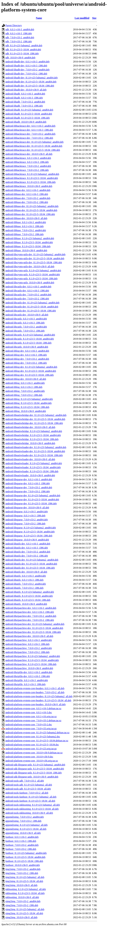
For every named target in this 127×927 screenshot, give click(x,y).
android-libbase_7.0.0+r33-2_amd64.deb (25, 230)
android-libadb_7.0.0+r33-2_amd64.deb (25, 101)
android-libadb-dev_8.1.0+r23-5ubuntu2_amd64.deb (31, 77)
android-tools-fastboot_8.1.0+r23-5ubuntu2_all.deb (30, 796)
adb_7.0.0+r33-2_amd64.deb (19, 37)
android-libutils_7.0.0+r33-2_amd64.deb (25, 584)
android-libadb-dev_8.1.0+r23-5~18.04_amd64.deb (30, 81)
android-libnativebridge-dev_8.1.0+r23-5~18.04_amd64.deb (35, 419)
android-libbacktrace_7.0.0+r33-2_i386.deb (27, 170)
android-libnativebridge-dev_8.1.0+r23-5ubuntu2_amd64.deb (35, 415)
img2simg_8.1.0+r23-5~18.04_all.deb (24, 881)
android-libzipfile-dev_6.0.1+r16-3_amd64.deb (28, 672)
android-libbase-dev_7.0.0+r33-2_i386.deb (26, 202)
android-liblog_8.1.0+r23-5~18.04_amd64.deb (28, 403)
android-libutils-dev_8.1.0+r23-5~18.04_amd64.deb (31, 563)
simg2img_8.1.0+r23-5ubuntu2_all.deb (24, 909)
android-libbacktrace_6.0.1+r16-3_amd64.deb (28, 158)
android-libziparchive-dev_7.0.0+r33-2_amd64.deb (30, 616)
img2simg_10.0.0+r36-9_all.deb (21, 885)
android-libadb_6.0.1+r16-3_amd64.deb (25, 93)
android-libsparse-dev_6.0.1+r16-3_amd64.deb (28, 479)
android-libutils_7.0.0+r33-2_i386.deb (24, 588)
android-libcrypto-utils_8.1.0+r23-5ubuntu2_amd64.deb (33, 270)
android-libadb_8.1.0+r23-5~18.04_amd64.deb (28, 113)
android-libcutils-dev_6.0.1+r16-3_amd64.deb (28, 286)
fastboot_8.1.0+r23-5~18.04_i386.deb (24, 861)
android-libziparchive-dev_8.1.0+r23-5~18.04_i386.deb (33, 632)
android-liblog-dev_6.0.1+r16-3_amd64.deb (27, 351)
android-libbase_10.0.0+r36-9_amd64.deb (26, 250)
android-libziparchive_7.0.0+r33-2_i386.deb (27, 652)
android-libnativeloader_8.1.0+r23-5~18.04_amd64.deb (33, 467)
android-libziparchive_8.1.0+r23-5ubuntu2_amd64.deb (32, 656)
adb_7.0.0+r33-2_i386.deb (18, 41)
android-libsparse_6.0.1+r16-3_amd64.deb (26, 511)
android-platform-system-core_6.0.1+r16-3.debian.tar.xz (33, 708)
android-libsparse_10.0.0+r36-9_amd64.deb (27, 539)
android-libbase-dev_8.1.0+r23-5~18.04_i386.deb (30, 214)
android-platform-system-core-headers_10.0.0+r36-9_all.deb (35, 704)
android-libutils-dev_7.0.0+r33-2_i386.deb (26, 555)
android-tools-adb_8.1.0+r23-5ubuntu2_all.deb (28, 784)
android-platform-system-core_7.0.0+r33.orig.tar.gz (31, 728)
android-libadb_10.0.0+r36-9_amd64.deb (25, 122)
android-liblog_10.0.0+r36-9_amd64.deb (25, 411)
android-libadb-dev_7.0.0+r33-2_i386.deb (26, 73)
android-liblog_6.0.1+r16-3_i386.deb (23, 387)
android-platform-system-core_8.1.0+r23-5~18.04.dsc (32, 744)
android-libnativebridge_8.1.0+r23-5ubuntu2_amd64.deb (33, 431)
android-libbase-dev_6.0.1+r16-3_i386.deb (26, 194)
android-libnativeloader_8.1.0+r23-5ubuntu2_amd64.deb (33, 463)
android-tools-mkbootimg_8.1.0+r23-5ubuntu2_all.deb (32, 805)
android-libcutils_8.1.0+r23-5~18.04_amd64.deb (29, 338)
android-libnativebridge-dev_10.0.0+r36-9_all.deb (30, 427)
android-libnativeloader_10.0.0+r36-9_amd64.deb (30, 475)
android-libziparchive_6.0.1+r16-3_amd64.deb (28, 640)
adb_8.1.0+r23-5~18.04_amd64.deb (23, 49)
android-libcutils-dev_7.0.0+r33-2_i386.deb (27, 298)
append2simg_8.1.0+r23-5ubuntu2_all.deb (26, 825)
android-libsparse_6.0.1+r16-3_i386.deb (25, 515)
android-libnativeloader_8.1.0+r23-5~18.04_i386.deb (31, 471)
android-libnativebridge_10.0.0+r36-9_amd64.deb (30, 443)
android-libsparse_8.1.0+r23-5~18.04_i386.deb (28, 535)
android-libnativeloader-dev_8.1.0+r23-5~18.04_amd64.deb (35, 451)
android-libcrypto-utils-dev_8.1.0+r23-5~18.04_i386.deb (33, 262)
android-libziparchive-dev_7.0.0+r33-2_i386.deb (29, 620)
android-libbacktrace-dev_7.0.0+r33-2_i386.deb (29, 138)
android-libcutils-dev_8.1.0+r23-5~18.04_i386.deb (30, 310)
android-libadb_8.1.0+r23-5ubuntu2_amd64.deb (29, 109)
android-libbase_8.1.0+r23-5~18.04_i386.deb (27, 246)
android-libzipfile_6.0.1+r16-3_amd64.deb (26, 680)
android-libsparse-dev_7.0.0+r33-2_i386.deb (27, 491)
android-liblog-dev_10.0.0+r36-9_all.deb (25, 379)
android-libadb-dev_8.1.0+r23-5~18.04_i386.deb (29, 85)
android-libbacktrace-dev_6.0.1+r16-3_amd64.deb (30, 126)
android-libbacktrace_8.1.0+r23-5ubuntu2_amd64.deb (32, 174)
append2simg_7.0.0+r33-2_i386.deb (23, 821)
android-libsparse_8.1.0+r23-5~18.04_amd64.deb (30, 531)
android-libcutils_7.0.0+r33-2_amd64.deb (26, 326)
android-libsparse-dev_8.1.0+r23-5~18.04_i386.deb (31, 503)
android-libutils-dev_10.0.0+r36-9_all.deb (26, 572)
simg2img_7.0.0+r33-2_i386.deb (21, 905)
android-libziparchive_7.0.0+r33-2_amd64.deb (28, 648)
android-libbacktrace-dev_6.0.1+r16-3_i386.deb (29, 130)
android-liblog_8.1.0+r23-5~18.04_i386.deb (27, 407)
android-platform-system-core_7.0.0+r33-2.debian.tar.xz (33, 720)
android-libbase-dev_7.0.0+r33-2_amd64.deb (27, 198)
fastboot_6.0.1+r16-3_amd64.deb (22, 837)
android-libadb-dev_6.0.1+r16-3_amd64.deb (27, 61)
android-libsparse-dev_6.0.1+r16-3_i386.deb (27, 483)
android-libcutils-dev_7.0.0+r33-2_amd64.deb (28, 294)
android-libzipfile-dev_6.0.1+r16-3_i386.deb (27, 676)
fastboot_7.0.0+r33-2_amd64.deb (22, 845)
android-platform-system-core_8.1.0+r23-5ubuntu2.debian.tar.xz (37, 732)
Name (39, 18)
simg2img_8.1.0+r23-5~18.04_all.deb (24, 913)
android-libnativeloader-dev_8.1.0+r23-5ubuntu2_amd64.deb (35, 447)
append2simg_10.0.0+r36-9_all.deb (23, 833)
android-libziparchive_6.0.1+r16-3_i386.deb (27, 644)
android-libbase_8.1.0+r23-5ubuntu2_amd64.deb (29, 238)
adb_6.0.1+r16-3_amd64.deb (19, 29)
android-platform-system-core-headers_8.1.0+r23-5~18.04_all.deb (38, 700)
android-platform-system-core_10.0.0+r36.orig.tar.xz (31, 760)
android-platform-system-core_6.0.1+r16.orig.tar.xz (31, 716)
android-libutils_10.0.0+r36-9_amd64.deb (26, 604)
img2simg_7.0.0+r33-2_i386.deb (21, 873)
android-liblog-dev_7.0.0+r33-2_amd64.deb (27, 359)
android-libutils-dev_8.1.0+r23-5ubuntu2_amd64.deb (31, 559)
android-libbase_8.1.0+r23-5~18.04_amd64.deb (29, 242)
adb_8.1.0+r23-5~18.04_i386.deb (22, 53)
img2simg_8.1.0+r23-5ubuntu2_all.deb (24, 877)
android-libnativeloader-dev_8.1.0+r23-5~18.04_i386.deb (34, 455)
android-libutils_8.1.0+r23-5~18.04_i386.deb (27, 600)
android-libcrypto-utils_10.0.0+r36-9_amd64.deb (29, 282)
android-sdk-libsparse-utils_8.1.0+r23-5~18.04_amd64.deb (34, 768)
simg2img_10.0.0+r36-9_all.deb (21, 917)
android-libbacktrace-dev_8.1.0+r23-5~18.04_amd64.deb (33, 146)
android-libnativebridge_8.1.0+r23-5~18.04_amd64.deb (33, 435)
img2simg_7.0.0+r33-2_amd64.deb (22, 869)
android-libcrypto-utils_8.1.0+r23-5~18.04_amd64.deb (32, 274)
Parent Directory (13, 25)
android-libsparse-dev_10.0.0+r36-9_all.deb (27, 507)
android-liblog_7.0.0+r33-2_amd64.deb (25, 391)
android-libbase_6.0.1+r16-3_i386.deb (24, 226)
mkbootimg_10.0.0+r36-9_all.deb (22, 897)
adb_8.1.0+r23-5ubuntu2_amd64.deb (23, 45)
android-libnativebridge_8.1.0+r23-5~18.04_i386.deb (31, 439)
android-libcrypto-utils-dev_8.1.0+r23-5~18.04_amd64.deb (34, 258)
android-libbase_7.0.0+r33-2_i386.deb (24, 234)
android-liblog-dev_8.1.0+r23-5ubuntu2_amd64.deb (31, 367)
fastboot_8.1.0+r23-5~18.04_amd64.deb (25, 857)
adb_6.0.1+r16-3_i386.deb (18, 33)
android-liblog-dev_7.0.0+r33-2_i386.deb (26, 363)
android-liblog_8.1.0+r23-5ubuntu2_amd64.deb (29, 399)
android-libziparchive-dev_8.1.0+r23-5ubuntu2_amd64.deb (34, 624)
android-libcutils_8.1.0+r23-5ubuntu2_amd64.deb (30, 334)
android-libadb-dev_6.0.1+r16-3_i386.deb (26, 65)
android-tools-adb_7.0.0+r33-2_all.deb (24, 780)
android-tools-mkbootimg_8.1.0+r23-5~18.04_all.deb (32, 809)
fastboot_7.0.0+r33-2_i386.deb (20, 849)
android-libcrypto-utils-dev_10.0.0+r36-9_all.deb (29, 266)
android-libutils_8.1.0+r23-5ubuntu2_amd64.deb (29, 592)
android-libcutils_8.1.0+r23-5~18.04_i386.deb (28, 343)
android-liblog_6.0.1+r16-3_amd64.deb (25, 383)
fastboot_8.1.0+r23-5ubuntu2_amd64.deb (26, 853)
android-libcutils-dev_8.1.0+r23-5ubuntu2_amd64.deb (32, 302)
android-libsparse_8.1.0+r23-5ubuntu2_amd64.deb (30, 527)
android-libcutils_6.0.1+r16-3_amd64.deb (26, 318)
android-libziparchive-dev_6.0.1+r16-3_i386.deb (29, 612)
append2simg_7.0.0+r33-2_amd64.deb (24, 817)
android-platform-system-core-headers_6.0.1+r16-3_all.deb (34, 688)
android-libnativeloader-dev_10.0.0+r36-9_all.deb (30, 459)
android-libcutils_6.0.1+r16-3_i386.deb (25, 322)
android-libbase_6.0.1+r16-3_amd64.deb (25, 222)
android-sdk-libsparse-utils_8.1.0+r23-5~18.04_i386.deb (33, 772)
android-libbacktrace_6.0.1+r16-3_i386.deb (27, 162)
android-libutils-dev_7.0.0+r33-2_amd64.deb (27, 551)
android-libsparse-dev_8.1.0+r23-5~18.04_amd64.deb (32, 499)
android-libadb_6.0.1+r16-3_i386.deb (24, 97)
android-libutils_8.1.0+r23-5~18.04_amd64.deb (29, 596)
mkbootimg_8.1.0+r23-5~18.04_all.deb (25, 893)
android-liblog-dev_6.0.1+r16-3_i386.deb (26, 355)
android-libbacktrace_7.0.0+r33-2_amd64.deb (28, 166)
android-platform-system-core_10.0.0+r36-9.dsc (29, 756)
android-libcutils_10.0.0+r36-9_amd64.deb (26, 347)
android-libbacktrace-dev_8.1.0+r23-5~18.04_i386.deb (32, 150)
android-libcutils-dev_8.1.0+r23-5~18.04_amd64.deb (31, 306)
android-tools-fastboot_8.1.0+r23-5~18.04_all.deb (30, 801)
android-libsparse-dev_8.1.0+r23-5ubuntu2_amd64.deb (32, 495)
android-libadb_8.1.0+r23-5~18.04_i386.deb (27, 118)
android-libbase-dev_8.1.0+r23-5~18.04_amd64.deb (31, 210)
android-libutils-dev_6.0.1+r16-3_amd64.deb (27, 543)
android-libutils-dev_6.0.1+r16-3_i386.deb (26, 547)
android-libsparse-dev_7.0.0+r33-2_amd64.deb (28, 487)
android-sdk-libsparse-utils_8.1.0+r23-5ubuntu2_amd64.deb (35, 764)
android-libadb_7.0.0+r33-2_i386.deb (24, 105)
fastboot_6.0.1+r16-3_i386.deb (20, 841)
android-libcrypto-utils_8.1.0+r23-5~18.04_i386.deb (31, 278)
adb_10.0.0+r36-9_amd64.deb (20, 57)
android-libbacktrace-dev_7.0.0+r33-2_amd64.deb (30, 134)
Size (94, 18)
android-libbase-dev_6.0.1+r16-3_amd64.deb (27, 190)
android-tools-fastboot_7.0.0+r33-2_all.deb (26, 792)
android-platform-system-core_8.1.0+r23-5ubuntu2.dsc (32, 736)
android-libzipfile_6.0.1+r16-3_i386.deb (25, 684)
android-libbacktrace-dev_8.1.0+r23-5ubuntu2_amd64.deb (34, 142)
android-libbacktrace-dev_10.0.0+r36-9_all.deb (28, 154)
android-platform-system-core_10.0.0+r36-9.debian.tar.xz (33, 752)
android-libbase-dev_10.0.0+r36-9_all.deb (26, 218)
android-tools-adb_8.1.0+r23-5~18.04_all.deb (28, 788)
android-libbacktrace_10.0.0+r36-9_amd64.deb (28, 186)
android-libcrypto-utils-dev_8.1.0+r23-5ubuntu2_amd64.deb (35, 254)
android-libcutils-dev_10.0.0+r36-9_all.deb (26, 314)
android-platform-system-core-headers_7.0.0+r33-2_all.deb (34, 692)
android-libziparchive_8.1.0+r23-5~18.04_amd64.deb (32, 660)
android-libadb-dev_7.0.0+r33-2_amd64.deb (27, 69)
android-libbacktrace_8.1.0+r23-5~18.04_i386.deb (30, 182)
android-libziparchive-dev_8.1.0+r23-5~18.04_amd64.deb (34, 628)
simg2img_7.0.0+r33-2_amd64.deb (22, 901)
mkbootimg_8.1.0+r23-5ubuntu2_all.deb (25, 889)
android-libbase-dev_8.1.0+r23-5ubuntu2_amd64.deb (31, 206)
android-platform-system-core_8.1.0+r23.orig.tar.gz (31, 748)
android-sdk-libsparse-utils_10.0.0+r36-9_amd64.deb (31, 776)
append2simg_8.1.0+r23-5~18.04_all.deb (25, 829)
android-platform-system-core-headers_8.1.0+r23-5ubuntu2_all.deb (38, 696)
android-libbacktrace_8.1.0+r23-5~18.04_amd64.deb (31, 178)
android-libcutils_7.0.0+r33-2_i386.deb (25, 330)
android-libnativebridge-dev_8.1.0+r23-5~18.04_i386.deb (34, 423)
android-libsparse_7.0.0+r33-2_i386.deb (25, 523)
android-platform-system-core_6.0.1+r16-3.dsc (28, 712)
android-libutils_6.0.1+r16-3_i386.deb (24, 580)
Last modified (82, 18)
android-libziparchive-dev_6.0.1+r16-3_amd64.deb (30, 608)
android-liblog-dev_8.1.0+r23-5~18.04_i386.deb (29, 375)
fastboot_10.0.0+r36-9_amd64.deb (22, 865)
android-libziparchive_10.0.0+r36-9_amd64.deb (29, 668)
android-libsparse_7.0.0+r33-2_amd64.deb (26, 519)
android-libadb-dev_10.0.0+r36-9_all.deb (25, 89)
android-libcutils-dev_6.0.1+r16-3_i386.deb (27, 290)
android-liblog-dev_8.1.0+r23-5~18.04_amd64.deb (30, 371)
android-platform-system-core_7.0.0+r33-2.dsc (28, 724)
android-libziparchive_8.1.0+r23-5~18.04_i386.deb (30, 664)
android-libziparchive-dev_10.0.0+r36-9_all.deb (29, 636)
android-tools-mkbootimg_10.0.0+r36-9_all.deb (29, 813)
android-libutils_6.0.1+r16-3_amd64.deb (25, 576)
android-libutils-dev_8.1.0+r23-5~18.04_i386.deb (30, 567)
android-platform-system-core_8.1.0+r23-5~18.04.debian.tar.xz (36, 740)
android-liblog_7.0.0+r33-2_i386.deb (23, 395)
